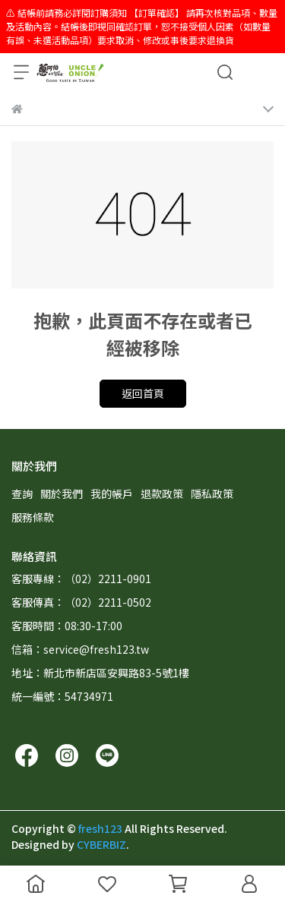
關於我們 (61, 493)
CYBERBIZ (101, 844)
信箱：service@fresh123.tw (80, 649)
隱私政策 (212, 493)
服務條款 (32, 517)
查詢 (22, 493)
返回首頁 (143, 393)
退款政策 (162, 493)
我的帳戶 (111, 493)
